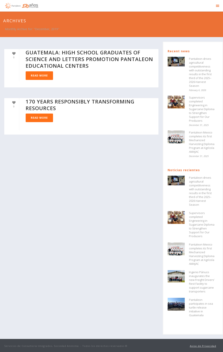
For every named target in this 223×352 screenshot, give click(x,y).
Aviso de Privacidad (203, 346)
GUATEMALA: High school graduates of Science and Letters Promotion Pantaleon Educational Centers (89, 59)
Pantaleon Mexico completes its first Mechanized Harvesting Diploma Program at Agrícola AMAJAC (201, 142)
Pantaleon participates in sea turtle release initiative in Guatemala (201, 307)
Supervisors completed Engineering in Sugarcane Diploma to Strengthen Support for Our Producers (201, 109)
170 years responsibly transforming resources (80, 105)
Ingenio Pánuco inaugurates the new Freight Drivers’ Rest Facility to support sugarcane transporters (201, 281)
